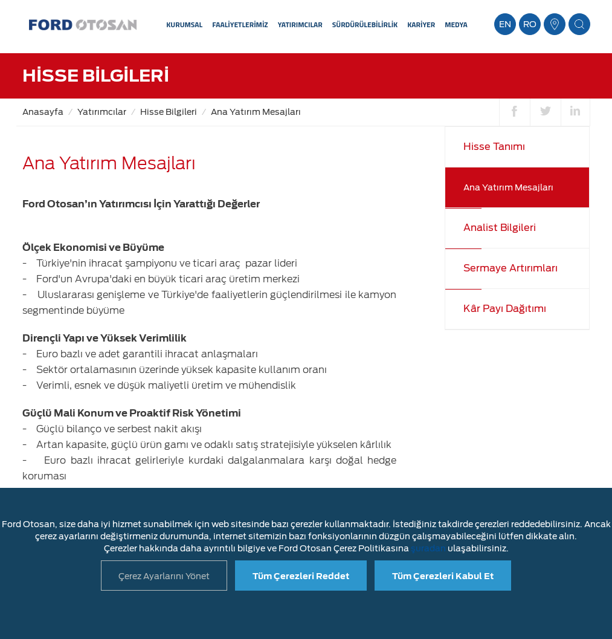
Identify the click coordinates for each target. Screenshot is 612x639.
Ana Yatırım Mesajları (256, 112)
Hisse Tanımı (494, 146)
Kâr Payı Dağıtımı (504, 308)
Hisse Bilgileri (168, 112)
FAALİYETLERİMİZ (240, 24)
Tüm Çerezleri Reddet (301, 576)
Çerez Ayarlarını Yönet (164, 576)
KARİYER (421, 24)
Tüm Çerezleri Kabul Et (443, 576)
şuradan (428, 548)
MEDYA (456, 24)
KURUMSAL (184, 24)
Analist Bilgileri (499, 227)
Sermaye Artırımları (510, 268)
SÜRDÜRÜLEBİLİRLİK (365, 24)
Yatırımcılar (101, 112)
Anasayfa (42, 112)
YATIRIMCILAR (300, 24)
